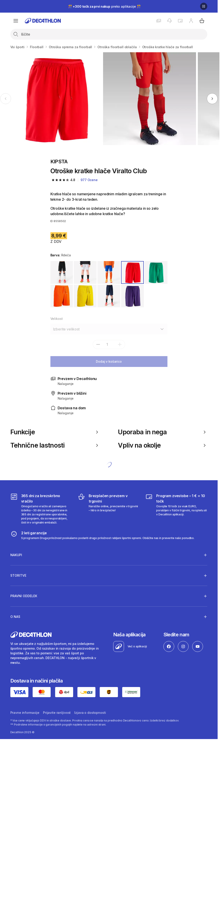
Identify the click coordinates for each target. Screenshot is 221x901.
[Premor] (203, 6)
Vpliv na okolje (162, 445)
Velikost (56, 319)
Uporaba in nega (162, 432)
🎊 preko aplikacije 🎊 (104, 6)
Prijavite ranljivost (57, 712)
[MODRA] (108, 272)
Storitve (18, 575)
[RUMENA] (85, 296)
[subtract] (98, 344)
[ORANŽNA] (61, 296)
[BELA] (85, 272)
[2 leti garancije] (102, 535)
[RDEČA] (132, 272)
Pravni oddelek (23, 596)
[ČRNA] (61, 272)
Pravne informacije (24, 712)
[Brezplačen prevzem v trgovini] (109, 509)
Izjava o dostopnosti (90, 712)
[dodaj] (119, 344)
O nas (15, 616)
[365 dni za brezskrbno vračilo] (41, 509)
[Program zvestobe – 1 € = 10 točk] (176, 509)
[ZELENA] (156, 272)
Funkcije (55, 432)
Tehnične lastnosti (55, 445)
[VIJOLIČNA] (132, 296)
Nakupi (16, 555)
